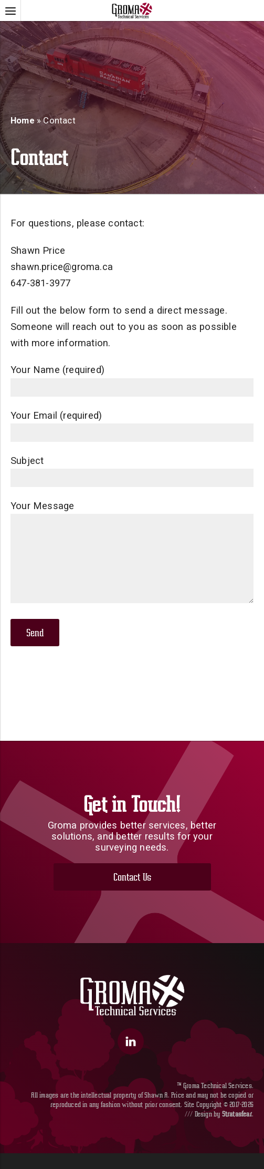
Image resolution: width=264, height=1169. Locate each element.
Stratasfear (237, 1129)
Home (22, 121)
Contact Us (132, 892)
